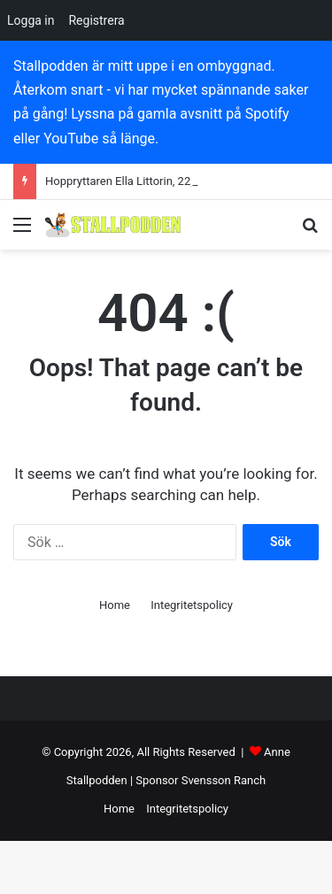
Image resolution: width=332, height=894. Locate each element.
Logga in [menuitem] (30, 20)
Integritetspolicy (192, 605)
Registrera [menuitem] (96, 20)
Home (114, 605)
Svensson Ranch (223, 780)
